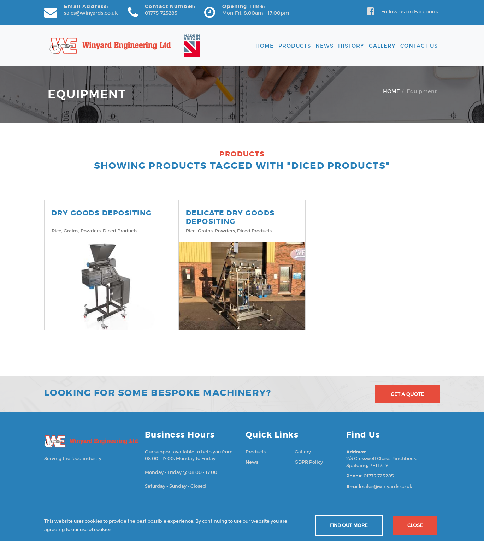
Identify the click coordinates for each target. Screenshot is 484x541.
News (324, 45)
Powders (91, 231)
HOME (391, 91)
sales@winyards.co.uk (91, 13)
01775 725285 (161, 13)
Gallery (382, 45)
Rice (56, 231)
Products (294, 45)
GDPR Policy (309, 462)
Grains (71, 231)
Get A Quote (407, 394)
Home (264, 45)
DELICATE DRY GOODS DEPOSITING (230, 217)
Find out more (349, 525)
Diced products (120, 231)
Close (415, 525)
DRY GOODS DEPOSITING (102, 213)
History (351, 45)
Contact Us (419, 45)
